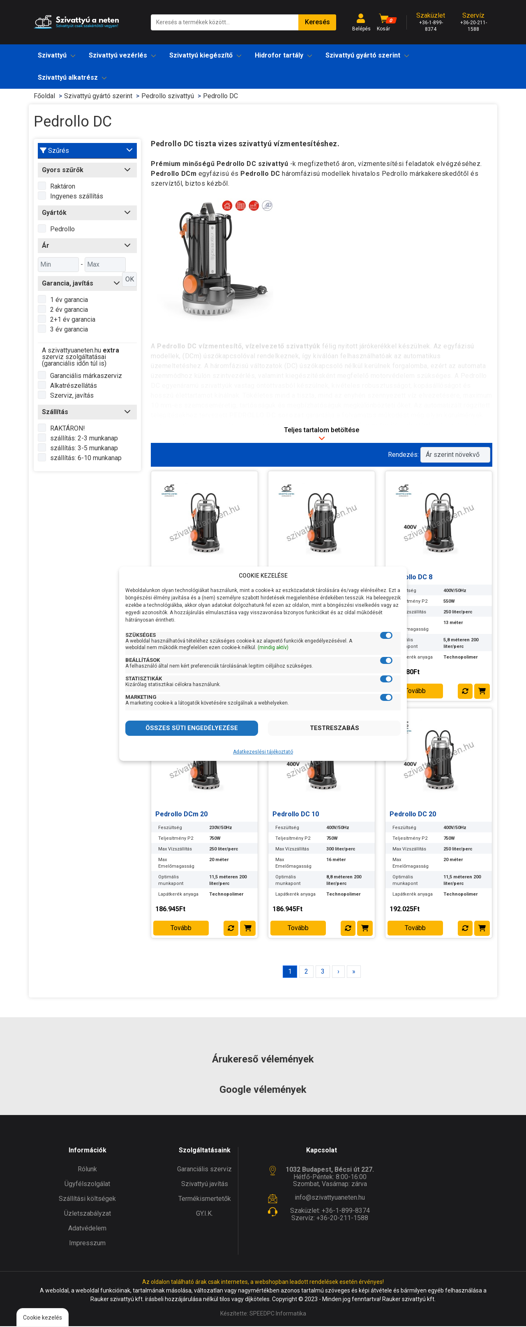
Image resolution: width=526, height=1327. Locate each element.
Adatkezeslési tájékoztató (263, 752)
